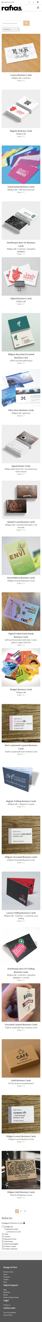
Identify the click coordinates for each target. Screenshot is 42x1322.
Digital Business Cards (21, 298)
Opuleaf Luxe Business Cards (21, 521)
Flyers (5, 1282)
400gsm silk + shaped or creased (21, 804)
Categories (7, 1226)
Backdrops (6, 1292)
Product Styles (9, 1246)
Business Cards (18, 1223)
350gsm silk (21, 301)
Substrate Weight (10, 1244)
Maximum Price (9, 1239)
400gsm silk (21, 134)
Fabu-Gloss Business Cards (21, 410)
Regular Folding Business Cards (21, 801)
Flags (5, 1290)
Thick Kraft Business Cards (21, 1195)
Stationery (6, 1277)
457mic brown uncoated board (21, 1083)
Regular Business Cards (21, 130)
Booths (5, 1295)
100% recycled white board (21, 360)
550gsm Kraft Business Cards (21, 1192)
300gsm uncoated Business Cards (21, 581)
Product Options (9, 1249)
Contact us (6, 1305)
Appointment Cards (21, 466)
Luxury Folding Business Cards (21, 912)
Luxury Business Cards (21, 75)
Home (5, 1274)
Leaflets (6, 1279)
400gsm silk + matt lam (21, 78)
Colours (6, 1236)
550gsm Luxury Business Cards (21, 1136)
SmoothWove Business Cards (21, 577)
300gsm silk (21, 692)
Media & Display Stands (11, 1297)
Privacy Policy (7, 1315)
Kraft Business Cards (21, 1080)
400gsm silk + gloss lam (21, 413)
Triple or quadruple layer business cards (21, 751)
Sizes (5, 1234)
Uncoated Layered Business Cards (21, 1024)
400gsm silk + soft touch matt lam (21, 190)
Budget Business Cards (21, 689)
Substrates (7, 1241)
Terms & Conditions (9, 1312)
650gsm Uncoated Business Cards (21, 857)
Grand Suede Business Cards (21, 186)
